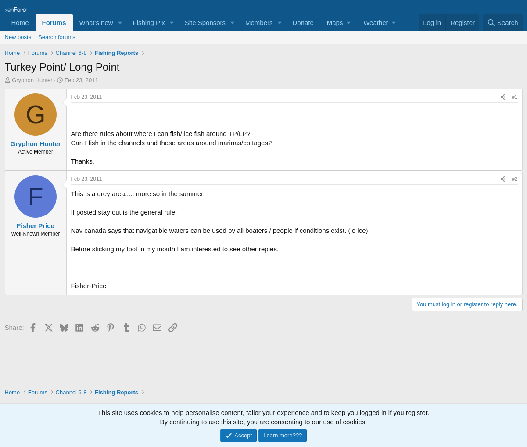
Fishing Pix (149, 22)
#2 (514, 179)
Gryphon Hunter (32, 80)
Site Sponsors (205, 22)
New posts (18, 37)
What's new (96, 22)
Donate (302, 22)
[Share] (503, 97)
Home (20, 22)
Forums (54, 22)
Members (259, 22)
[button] (120, 22)
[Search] (503, 22)
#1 (514, 97)
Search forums (56, 37)
